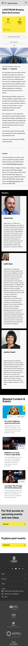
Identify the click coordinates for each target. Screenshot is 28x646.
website (4, 69)
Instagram (19, 568)
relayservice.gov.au (14, 181)
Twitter (9, 568)
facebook (14, 69)
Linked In (12, 568)
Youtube (16, 568)
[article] (14, 421)
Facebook (5, 568)
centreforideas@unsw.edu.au (14, 164)
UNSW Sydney (23, 568)
